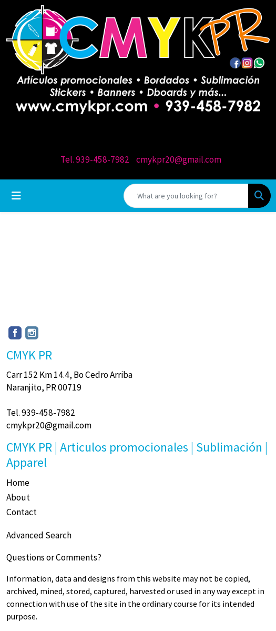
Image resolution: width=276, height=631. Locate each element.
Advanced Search (38, 535)
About (18, 497)
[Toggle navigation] (16, 195)
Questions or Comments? (53, 557)
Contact (21, 512)
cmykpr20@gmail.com (178, 159)
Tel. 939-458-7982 (94, 159)
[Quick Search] (186, 196)
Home (17, 482)
